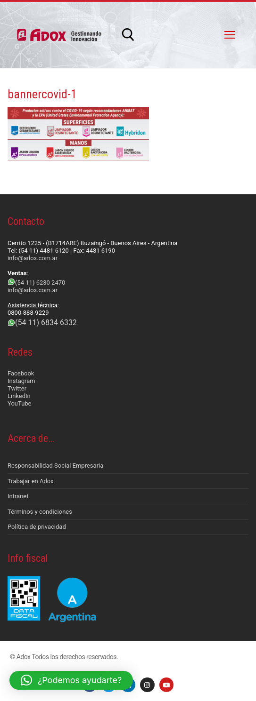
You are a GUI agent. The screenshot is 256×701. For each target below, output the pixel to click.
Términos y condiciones (40, 511)
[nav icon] (230, 35)
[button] (71, 680)
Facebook (21, 373)
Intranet (18, 496)
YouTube (20, 403)
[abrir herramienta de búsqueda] (128, 34)
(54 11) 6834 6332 (46, 322)
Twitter (17, 388)
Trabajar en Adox (31, 481)
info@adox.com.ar (33, 258)
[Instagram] (147, 684)
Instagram (21, 380)
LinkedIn (19, 395)
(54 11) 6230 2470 (40, 282)
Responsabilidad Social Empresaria (55, 465)
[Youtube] (166, 684)
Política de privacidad (37, 526)
